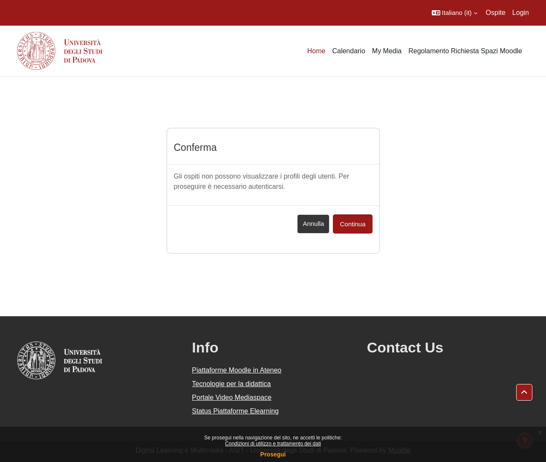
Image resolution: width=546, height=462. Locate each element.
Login (520, 12)
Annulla (313, 223)
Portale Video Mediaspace (232, 397)
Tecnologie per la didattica (231, 383)
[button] (454, 13)
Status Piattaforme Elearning (235, 411)
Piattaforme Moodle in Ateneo (236, 370)
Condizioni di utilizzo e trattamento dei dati (273, 444)
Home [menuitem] (316, 51)
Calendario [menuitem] (348, 51)
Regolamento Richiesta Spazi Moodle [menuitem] (465, 51)
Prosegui (273, 454)
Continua (352, 224)
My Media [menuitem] (387, 51)
